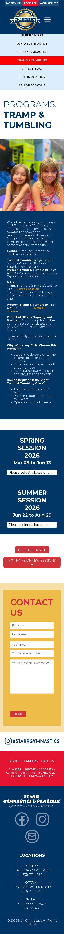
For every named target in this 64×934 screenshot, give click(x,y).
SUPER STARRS (32, 35)
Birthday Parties (39, 769)
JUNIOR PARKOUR (32, 77)
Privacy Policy (41, 776)
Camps (11, 772)
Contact (18, 776)
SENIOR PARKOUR (32, 85)
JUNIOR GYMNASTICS (32, 43)
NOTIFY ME (13, 3)
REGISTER (30, 3)
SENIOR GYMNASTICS (32, 52)
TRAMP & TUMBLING (32, 60)
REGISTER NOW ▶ (32, 550)
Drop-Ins (28, 772)
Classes (14, 769)
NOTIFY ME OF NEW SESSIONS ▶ (32, 562)
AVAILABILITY (49, 3)
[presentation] (36, 702)
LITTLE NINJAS (32, 68)
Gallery (47, 761)
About (15, 761)
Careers (31, 761)
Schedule (47, 772)
